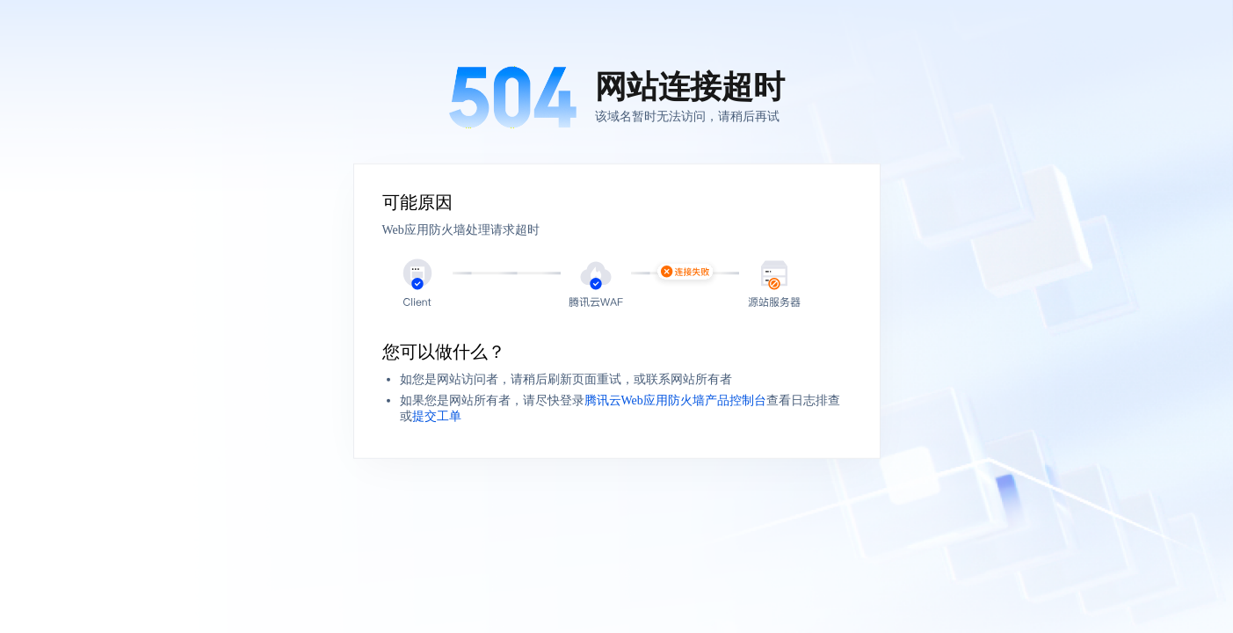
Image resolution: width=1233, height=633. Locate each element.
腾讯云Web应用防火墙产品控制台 (675, 400)
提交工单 (436, 416)
